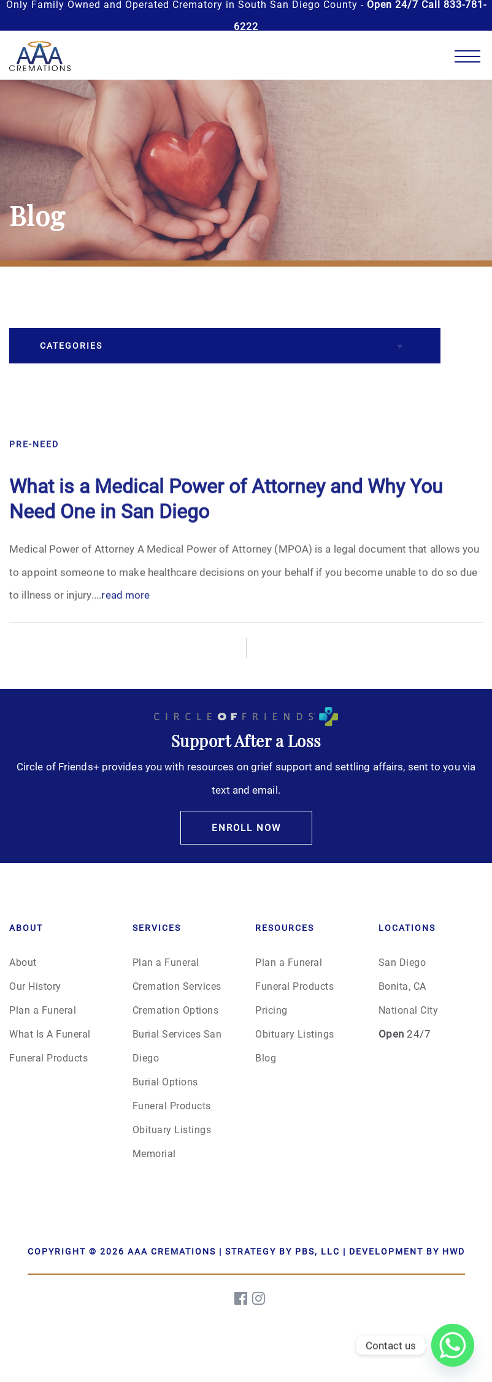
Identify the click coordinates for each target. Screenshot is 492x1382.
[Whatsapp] (452, 1345)
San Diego (402, 961)
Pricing (271, 1009)
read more (125, 627)
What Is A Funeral (50, 1033)
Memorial (154, 1153)
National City (409, 1009)
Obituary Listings (172, 1129)
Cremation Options (176, 1009)
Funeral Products (48, 1057)
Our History (35, 985)
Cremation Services (177, 985)
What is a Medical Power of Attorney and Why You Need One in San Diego (226, 530)
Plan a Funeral (42, 1009)
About (23, 961)
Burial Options (165, 1081)
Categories (71, 345)
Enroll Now (246, 827)
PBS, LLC (317, 1251)
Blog (265, 1057)
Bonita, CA (402, 985)
